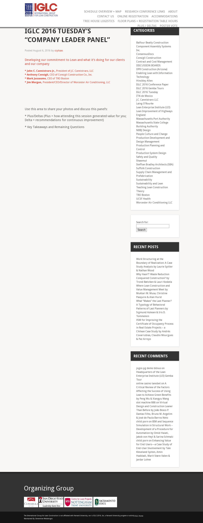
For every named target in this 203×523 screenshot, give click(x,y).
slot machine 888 (146, 402)
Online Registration (132, 16)
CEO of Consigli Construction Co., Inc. (58, 74)
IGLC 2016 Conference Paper (152, 84)
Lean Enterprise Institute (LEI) (153, 107)
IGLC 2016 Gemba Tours (150, 88)
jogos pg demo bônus (148, 368)
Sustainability (144, 179)
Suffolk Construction (148, 168)
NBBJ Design (143, 130)
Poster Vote (169, 25)
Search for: (142, 222)
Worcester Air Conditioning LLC (154, 202)
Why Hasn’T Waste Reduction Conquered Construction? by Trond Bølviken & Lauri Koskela (154, 278)
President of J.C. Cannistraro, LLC (59, 70)
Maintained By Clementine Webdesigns (38, 519)
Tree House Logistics (98, 21)
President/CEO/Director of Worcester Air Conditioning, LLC (67, 82)
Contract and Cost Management (154, 61)
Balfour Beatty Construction (152, 42)
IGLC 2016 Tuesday (147, 92)
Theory (140, 191)
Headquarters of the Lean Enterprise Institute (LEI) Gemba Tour (154, 376)
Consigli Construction (148, 57)
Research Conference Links (145, 11)
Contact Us (105, 16)
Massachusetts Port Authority (153, 118)
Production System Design (151, 153)
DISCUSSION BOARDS (148, 65)
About (173, 11)
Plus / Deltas (147, 25)
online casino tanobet (148, 383)
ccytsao (59, 50)
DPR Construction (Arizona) (151, 69)
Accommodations (165, 16)
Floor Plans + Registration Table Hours (148, 21)
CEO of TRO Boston (47, 78)
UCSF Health (143, 198)
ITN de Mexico (144, 95)
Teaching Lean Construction (152, 187)
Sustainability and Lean (149, 183)
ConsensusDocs (145, 54)
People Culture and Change (151, 134)
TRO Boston (143, 194)
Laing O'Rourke (145, 103)
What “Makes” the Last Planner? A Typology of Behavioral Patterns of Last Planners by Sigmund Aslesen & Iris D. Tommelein (154, 308)
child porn (142, 421)
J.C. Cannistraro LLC (147, 99)
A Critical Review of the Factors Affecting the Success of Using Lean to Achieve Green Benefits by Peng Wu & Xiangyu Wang (153, 391)
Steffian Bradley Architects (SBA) (154, 164)
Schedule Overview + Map (102, 11)
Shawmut (141, 160)
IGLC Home (139, 516)
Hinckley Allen (144, 80)
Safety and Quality (146, 156)
